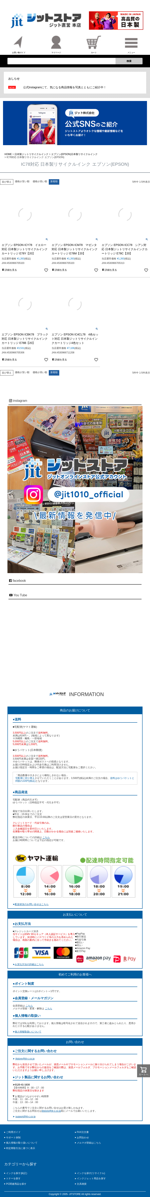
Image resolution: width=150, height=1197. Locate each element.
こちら (46, 837)
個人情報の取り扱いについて (22, 1142)
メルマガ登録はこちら (89, 1142)
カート (93, 44)
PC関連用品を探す (16, 1183)
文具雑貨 (81, 1183)
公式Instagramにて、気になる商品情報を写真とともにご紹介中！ (64, 87)
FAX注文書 (83, 1132)
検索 (129, 61)
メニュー (131, 44)
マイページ (56, 44)
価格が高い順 (40, 181)
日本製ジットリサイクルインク (31, 154)
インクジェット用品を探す (91, 1178)
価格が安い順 (22, 181)
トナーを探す (13, 1178)
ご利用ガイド (13, 1132)
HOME (8, 154)
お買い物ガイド (18, 44)
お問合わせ (83, 1137)
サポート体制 (13, 1137)
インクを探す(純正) (16, 1173)
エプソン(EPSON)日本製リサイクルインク (74, 154)
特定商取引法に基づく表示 (20, 1148)
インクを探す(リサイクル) (91, 1173)
